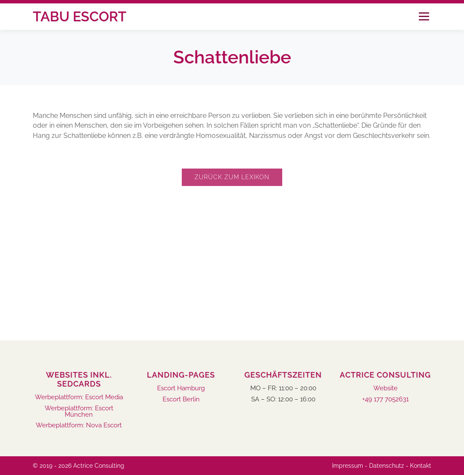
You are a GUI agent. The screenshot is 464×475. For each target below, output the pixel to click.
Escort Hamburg (181, 388)
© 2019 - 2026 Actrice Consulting (78, 465)
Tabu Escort (79, 16)
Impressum (347, 465)
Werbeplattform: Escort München (79, 411)
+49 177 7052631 (385, 399)
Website (385, 388)
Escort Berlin (181, 399)
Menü (423, 16)
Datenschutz (386, 465)
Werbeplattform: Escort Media (79, 397)
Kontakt (420, 465)
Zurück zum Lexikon (232, 177)
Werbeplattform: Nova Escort (79, 425)
